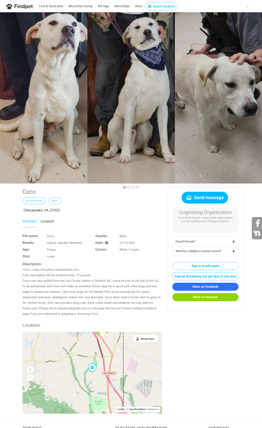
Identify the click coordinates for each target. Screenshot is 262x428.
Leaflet (121, 409)
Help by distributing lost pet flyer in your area (205, 276)
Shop (138, 6)
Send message (205, 197)
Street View (147, 338)
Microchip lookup (81, 6)
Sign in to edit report (205, 266)
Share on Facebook (205, 286)
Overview (30, 221)
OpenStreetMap (137, 409)
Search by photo (162, 6)
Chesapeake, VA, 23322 (42, 210)
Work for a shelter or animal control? (206, 251)
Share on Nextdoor (205, 297)
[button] (89, 363)
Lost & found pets (51, 6)
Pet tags (103, 6)
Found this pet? (206, 241)
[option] (43, 98)
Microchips (122, 6)
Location (47, 221)
